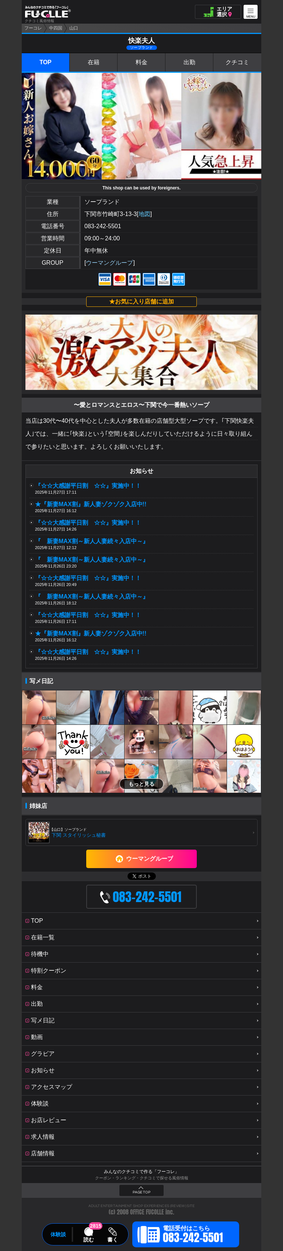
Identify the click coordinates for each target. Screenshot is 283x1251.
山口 (73, 28)
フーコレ (33, 28)
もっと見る (141, 784)
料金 (141, 62)
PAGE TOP (141, 1192)
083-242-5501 (102, 226)
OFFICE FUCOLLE (147, 1212)
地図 (144, 214)
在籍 (93, 62)
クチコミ (237, 62)
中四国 (55, 28)
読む (88, 1240)
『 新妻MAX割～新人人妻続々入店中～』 (92, 541)
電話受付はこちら (193, 1235)
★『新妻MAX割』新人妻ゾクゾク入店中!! (90, 504)
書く (112, 1240)
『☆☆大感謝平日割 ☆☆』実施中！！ (88, 486)
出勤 (189, 62)
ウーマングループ (109, 263)
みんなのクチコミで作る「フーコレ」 (141, 1171)
